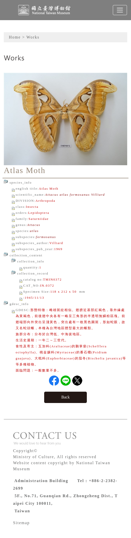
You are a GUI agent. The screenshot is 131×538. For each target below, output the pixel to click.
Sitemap (21, 523)
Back (65, 397)
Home (15, 37)
